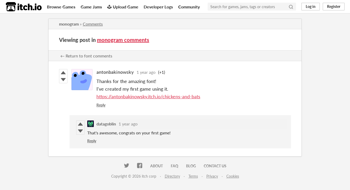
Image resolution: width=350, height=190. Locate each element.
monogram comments (123, 40)
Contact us (215, 166)
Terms (193, 176)
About (156, 166)
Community (189, 6)
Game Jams (91, 6)
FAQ (174, 166)
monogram (69, 23)
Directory (172, 176)
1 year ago (146, 72)
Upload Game (122, 6)
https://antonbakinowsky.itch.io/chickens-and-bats (148, 96)
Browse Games (61, 6)
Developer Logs (158, 6)
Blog (191, 166)
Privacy (212, 176)
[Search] (291, 7)
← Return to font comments (86, 55)
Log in (310, 6)
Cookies (232, 176)
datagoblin (106, 123)
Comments (93, 23)
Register (333, 6)
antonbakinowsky (115, 72)
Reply (100, 105)
